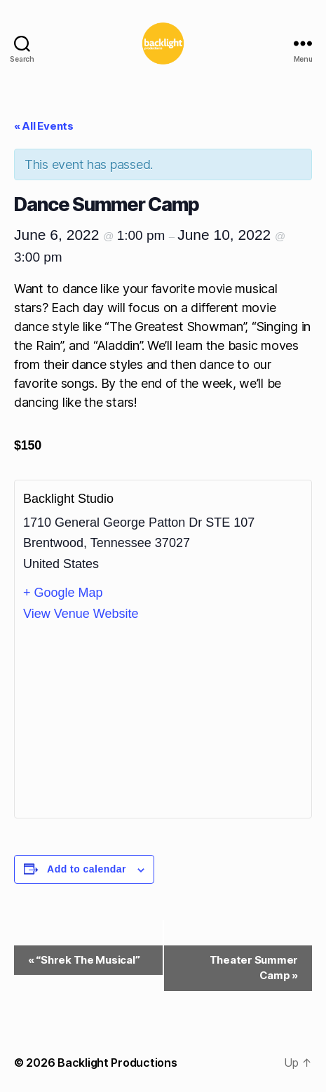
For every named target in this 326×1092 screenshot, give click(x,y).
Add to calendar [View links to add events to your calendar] (86, 869)
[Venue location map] (163, 719)
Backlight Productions (117, 1063)
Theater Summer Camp (254, 968)
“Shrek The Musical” (84, 959)
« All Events (44, 126)
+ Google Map (63, 593)
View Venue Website (80, 614)
